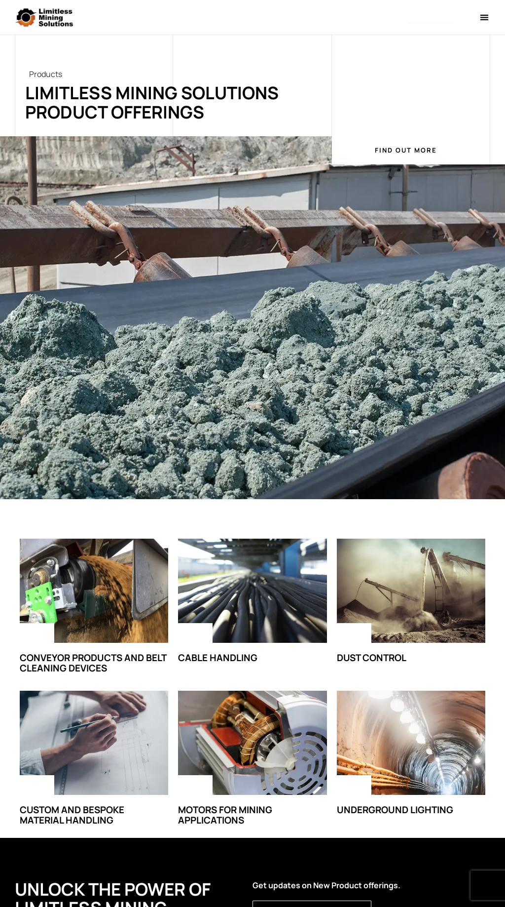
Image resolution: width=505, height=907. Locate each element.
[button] (431, 18)
